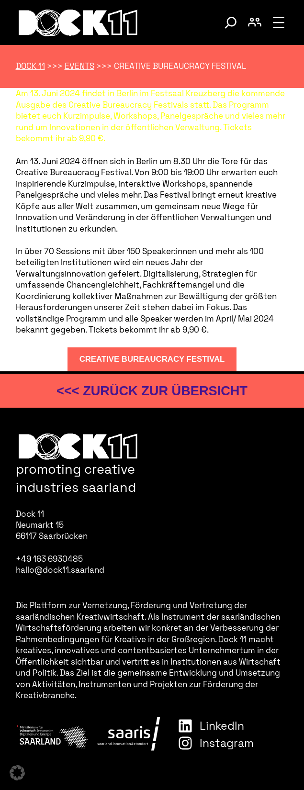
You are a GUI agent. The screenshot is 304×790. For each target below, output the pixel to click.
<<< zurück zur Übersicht (152, 390)
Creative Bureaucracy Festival (152, 359)
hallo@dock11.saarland (60, 570)
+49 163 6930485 (49, 559)
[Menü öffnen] (278, 22)
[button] (17, 773)
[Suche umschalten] (230, 22)
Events (79, 66)
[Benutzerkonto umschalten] (254, 22)
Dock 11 (30, 66)
